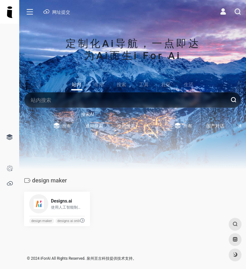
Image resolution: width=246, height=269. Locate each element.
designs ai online (70, 221)
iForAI (45, 258)
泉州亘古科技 (98, 258)
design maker (41, 221)
